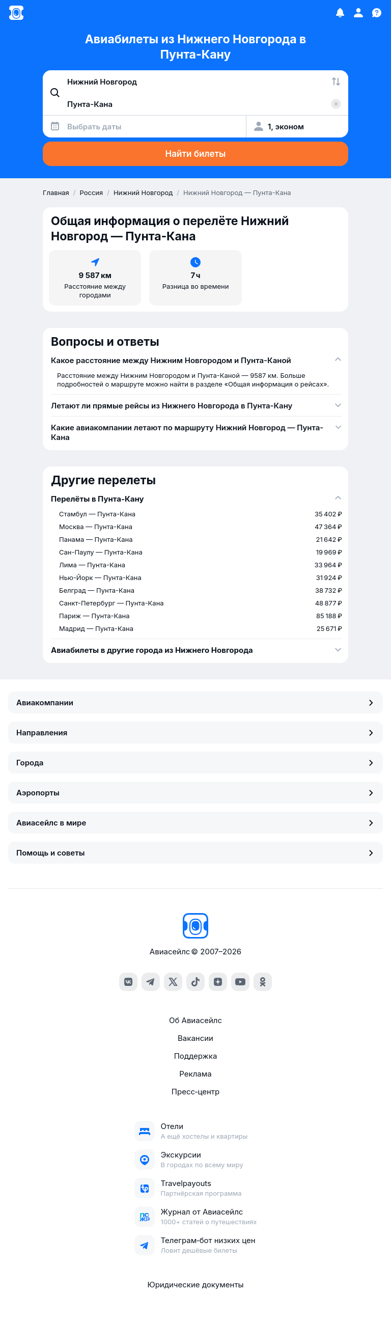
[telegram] (151, 982)
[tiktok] (195, 982)
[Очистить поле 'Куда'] (336, 104)
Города (195, 762)
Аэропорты (195, 792)
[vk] (128, 982)
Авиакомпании (195, 702)
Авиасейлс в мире (195, 823)
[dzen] (218, 982)
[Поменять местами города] (336, 81)
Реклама (195, 1074)
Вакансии (195, 1038)
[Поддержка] (377, 13)
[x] (173, 982)
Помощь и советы (195, 853)
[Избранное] (340, 13)
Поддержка (195, 1056)
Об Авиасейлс (195, 1020)
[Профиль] (358, 13)
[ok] (263, 982)
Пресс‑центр (195, 1091)
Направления (195, 732)
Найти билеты (195, 154)
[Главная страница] (16, 13)
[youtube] (240, 982)
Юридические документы (195, 1284)
